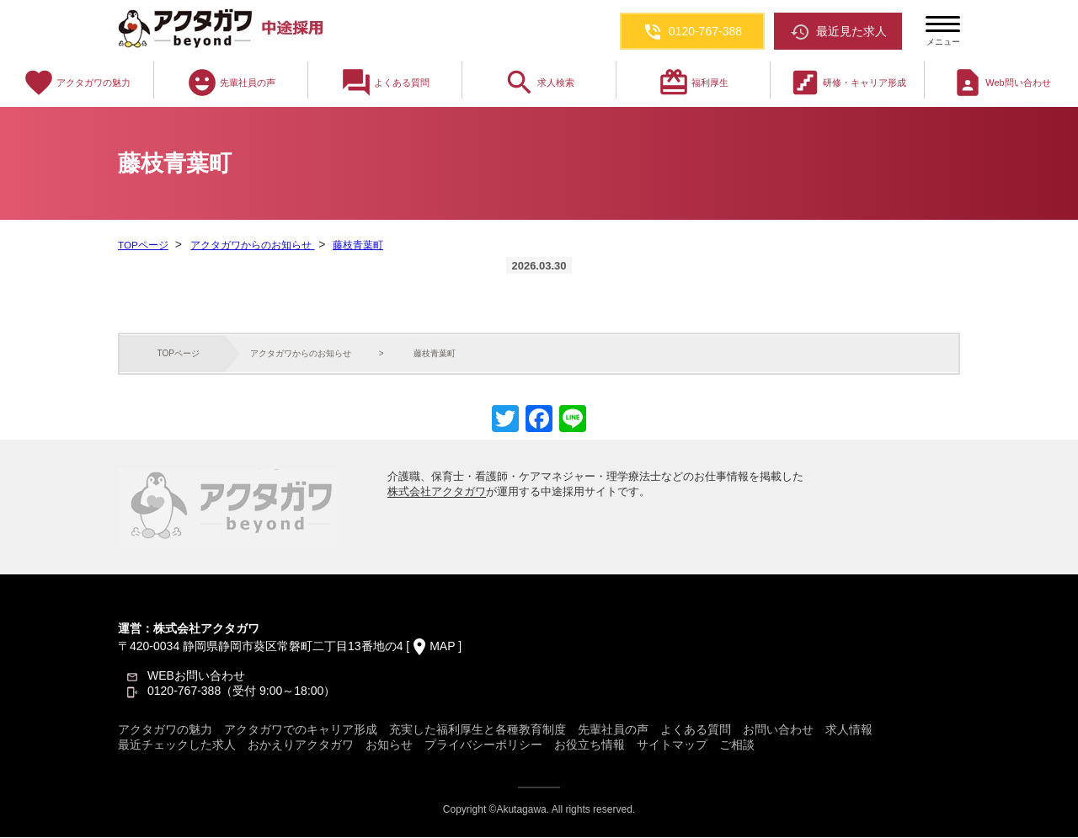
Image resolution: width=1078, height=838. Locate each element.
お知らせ (389, 745)
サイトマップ (672, 745)
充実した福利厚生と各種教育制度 (477, 730)
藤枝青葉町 (355, 245)
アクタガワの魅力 (77, 83)
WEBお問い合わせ (196, 676)
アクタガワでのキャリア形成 (300, 730)
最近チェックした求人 (177, 745)
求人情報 (849, 730)
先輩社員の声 (230, 83)
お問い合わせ (778, 730)
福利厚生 (693, 83)
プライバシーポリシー (483, 745)
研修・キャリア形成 (847, 83)
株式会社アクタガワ (436, 492)
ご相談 (737, 745)
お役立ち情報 (589, 745)
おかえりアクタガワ (301, 745)
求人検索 (539, 83)
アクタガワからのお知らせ (250, 245)
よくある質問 (385, 83)
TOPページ (143, 245)
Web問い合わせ (1001, 83)
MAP (442, 647)
